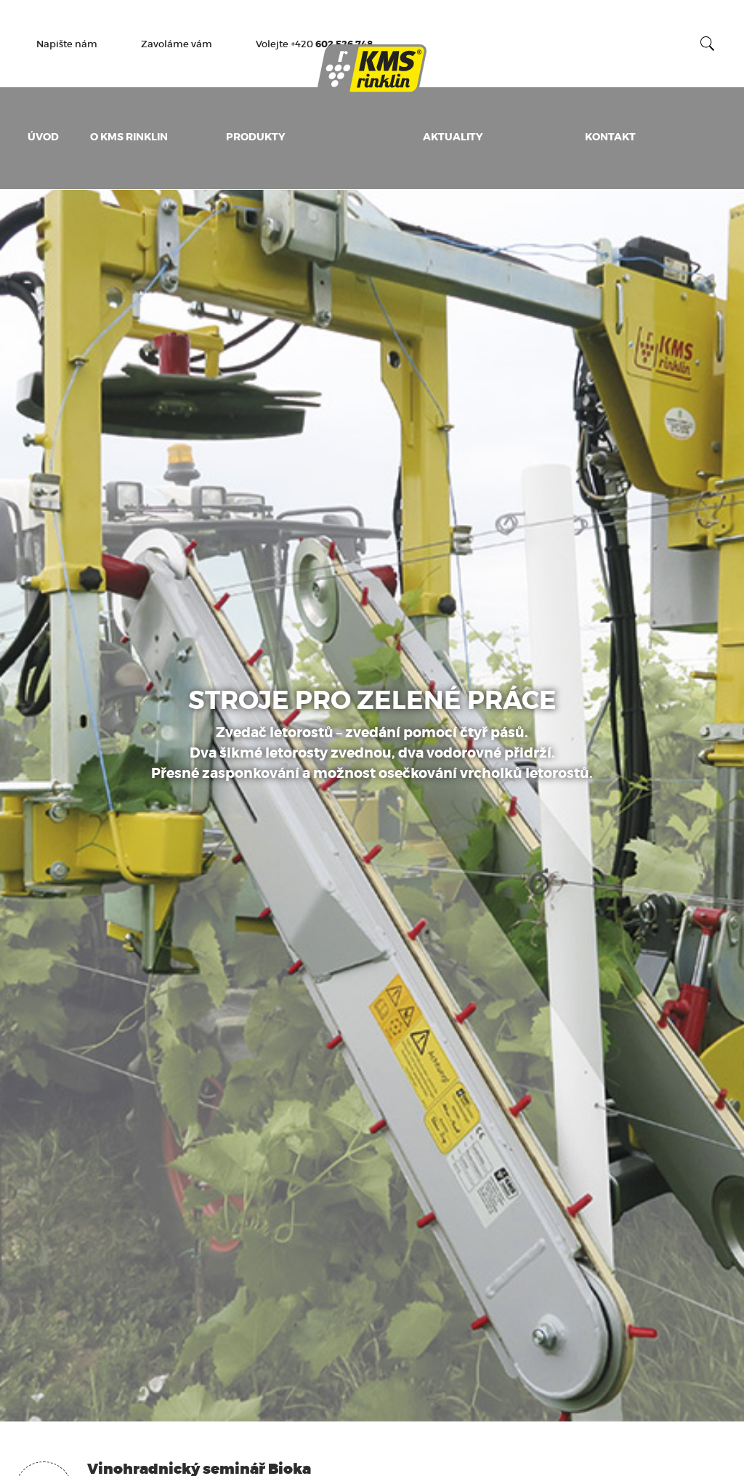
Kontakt (610, 137)
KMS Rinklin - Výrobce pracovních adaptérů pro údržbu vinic (372, 69)
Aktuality (453, 137)
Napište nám (66, 44)
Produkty (256, 137)
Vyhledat (707, 43)
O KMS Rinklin (129, 137)
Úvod (43, 137)
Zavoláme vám (176, 44)
